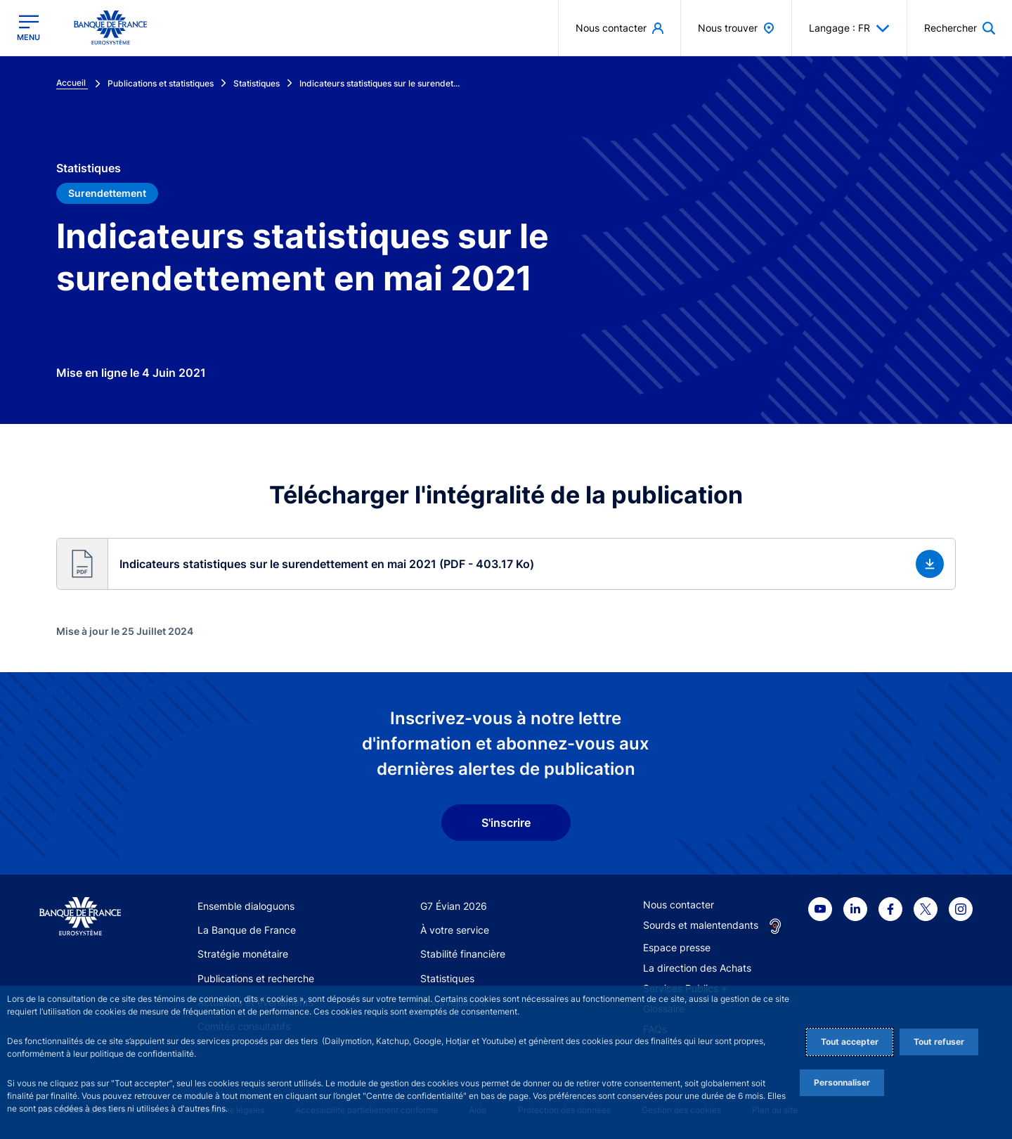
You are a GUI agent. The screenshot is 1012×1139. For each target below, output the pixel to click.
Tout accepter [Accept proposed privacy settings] (849, 1041)
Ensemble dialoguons (245, 906)
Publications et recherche (255, 978)
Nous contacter (678, 904)
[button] (959, 28)
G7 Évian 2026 (453, 906)
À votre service (454, 930)
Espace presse (677, 947)
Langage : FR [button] (849, 28)
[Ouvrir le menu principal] (28, 28)
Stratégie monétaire (242, 954)
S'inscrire (506, 823)
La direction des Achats (697, 968)
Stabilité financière (462, 954)
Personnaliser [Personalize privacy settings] (842, 1082)
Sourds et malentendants (700, 925)
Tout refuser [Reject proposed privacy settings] (939, 1041)
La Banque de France (246, 930)
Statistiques (447, 978)
